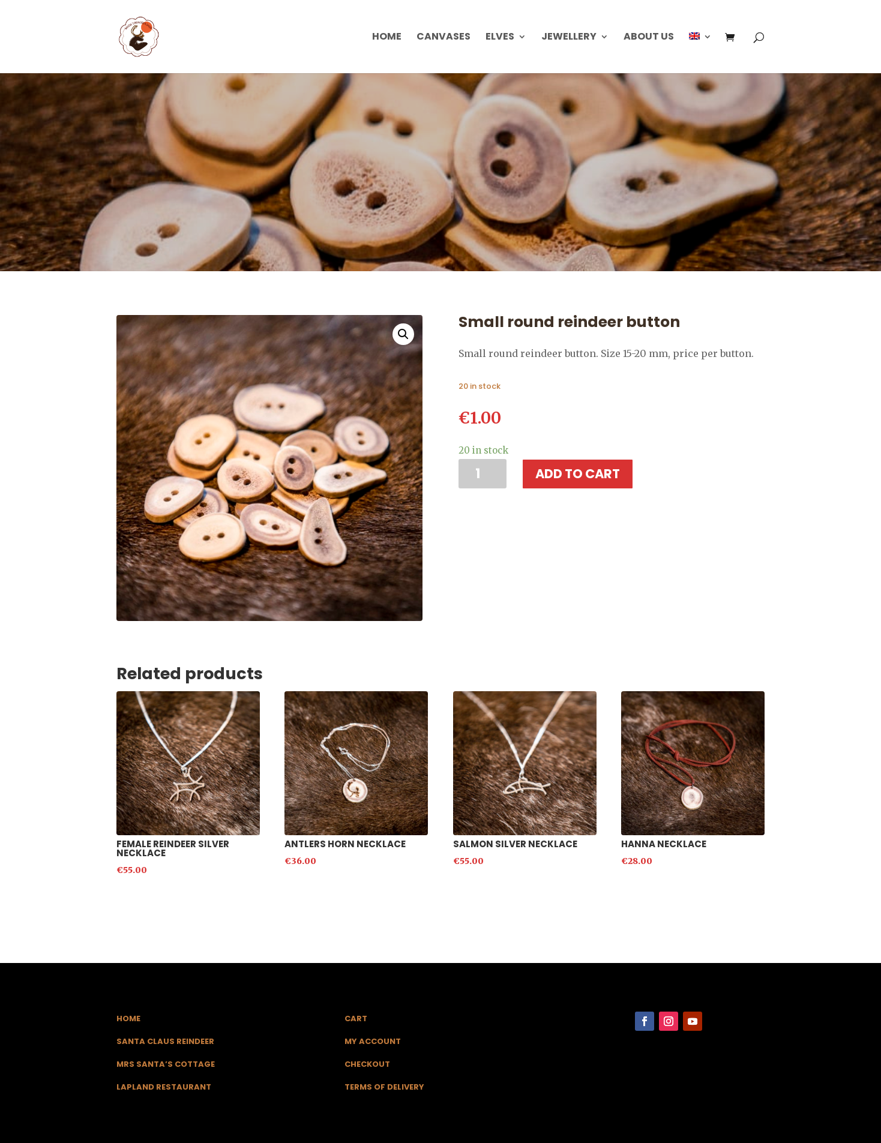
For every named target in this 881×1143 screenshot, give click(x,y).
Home (386, 37)
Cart (355, 1018)
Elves (500, 37)
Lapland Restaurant (163, 1087)
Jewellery (569, 37)
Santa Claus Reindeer (165, 1041)
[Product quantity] (483, 473)
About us (649, 37)
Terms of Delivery (384, 1087)
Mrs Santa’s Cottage (165, 1064)
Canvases (443, 37)
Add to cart (577, 473)
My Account (372, 1041)
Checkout (367, 1064)
